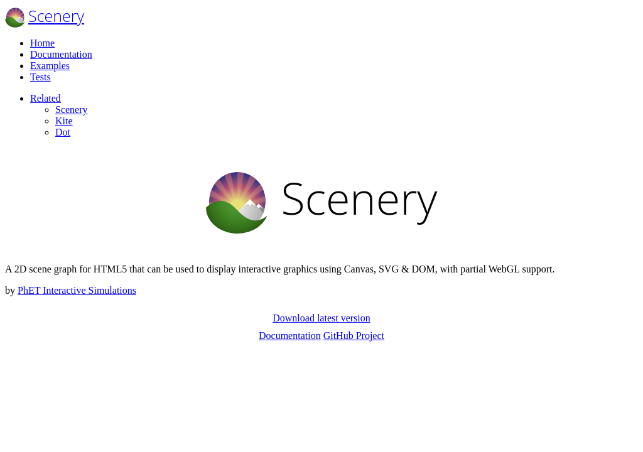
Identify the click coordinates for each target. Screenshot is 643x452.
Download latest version (321, 318)
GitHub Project (353, 335)
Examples (50, 65)
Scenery (56, 15)
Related (45, 98)
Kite (64, 121)
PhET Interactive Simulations (77, 290)
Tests (40, 77)
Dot (62, 132)
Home (42, 43)
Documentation (61, 54)
